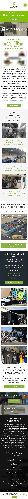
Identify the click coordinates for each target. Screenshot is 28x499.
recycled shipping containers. (18, 428)
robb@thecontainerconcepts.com (15, 15)
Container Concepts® (9, 424)
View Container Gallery (14, 387)
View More (14, 401)
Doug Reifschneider (14, 273)
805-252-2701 (15, 13)
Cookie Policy (21, 494)
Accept (14, 497)
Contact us (6, 447)
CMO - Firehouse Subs (14, 275)
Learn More (14, 105)
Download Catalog (14, 19)
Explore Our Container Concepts (14, 245)
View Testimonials (14, 282)
